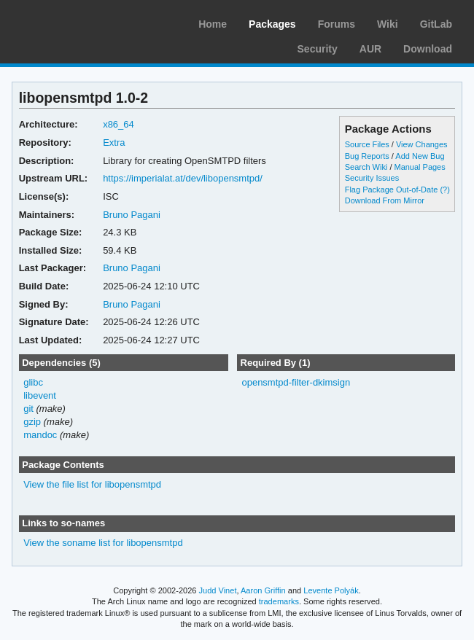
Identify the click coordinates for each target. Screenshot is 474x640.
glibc (33, 382)
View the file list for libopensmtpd (92, 484)
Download (427, 49)
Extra (114, 142)
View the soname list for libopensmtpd (102, 542)
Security (318, 49)
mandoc (40, 434)
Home (212, 24)
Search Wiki (366, 167)
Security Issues (372, 177)
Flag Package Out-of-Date (391, 189)
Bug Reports (367, 156)
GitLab (436, 24)
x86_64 (118, 124)
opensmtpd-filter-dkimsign (295, 382)
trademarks (279, 601)
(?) (444, 189)
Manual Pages (419, 167)
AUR (370, 49)
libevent (39, 395)
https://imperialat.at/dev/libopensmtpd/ (183, 178)
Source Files (367, 144)
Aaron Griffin (263, 590)
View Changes (422, 144)
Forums (336, 24)
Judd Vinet (218, 590)
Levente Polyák (330, 590)
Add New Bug (419, 156)
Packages (272, 24)
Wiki (387, 24)
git (28, 408)
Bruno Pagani (131, 214)
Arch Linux (80, 21)
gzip (32, 421)
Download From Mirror (384, 200)
